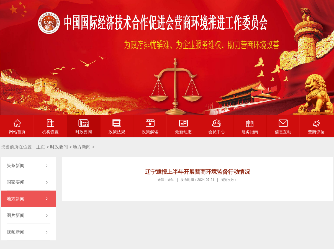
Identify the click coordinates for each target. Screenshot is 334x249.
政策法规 (117, 126)
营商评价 (316, 126)
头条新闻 (15, 165)
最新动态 (183, 126)
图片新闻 (15, 215)
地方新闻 (82, 147)
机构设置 (50, 126)
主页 (40, 147)
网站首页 (17, 126)
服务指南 (249, 126)
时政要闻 (83, 126)
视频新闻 (15, 232)
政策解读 (150, 126)
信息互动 (283, 126)
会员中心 (216, 126)
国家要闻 (15, 182)
